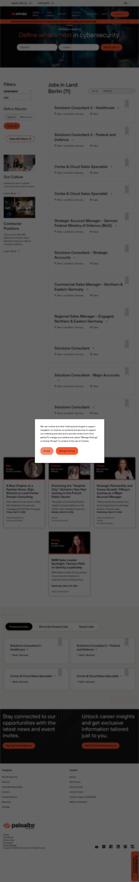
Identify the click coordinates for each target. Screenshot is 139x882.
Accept (47, 451)
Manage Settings (67, 451)
